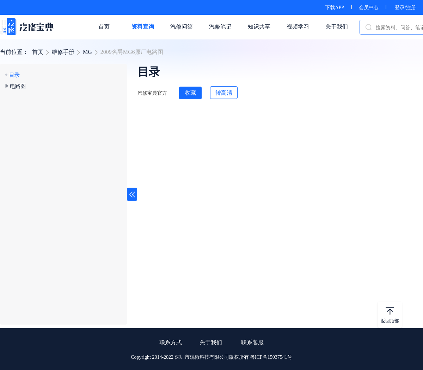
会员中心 (369, 7)
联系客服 (252, 342)
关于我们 (211, 342)
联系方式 (170, 342)
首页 (37, 52)
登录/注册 (405, 7)
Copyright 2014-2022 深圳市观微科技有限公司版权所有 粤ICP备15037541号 (211, 357)
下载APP (334, 7)
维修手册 (63, 52)
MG (87, 52)
